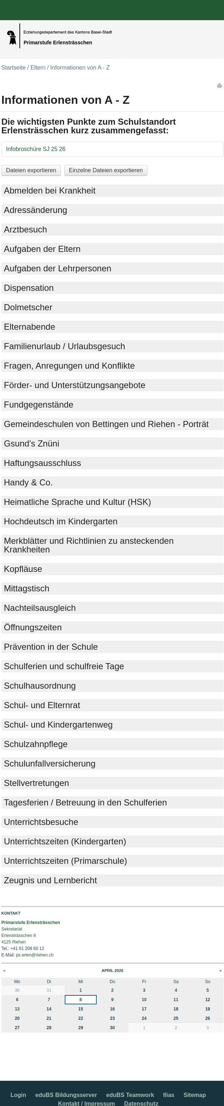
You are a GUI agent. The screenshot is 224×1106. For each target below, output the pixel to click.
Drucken (220, 85)
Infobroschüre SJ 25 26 (35, 149)
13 (17, 1009)
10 (144, 999)
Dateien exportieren (31, 170)
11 (176, 999)
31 (48, 990)
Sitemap (194, 1095)
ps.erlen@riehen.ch (34, 955)
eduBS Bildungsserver (66, 1095)
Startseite (13, 68)
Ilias (168, 1095)
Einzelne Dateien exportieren (106, 170)
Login (18, 1095)
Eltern (38, 68)
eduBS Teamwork (130, 1095)
